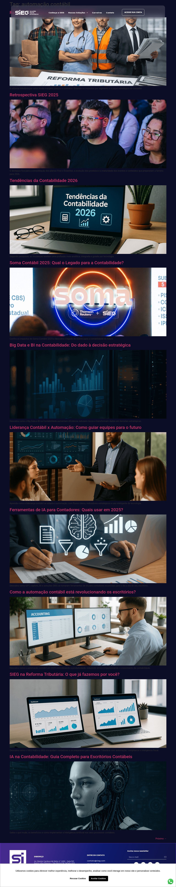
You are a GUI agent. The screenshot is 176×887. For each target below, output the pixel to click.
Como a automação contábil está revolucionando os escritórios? (73, 592)
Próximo (161, 838)
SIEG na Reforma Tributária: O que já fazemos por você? (64, 674)
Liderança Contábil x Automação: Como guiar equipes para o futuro (75, 427)
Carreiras (97, 12)
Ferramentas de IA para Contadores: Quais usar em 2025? (66, 509)
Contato (110, 12)
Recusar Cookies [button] (78, 878)
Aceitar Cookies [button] (98, 878)
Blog (81, 19)
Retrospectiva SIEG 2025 (34, 94)
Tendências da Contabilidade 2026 (44, 180)
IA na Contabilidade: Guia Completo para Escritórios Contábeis (71, 756)
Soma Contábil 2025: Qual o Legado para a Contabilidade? (67, 262)
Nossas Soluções (78, 13)
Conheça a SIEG (56, 12)
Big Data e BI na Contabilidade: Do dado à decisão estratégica (70, 345)
